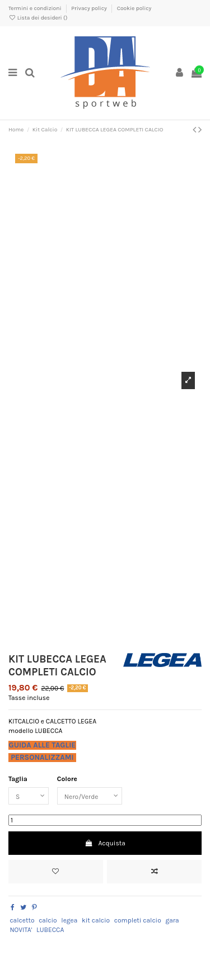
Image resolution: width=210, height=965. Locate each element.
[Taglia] (28, 796)
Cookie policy (134, 8)
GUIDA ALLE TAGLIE (42, 745)
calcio (48, 920)
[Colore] (89, 796)
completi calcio (137, 920)
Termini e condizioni (35, 8)
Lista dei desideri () (37, 18)
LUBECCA (50, 930)
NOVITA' (21, 930)
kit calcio (96, 920)
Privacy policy (89, 8)
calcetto (22, 920)
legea (69, 920)
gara (172, 920)
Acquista (105, 843)
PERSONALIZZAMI (42, 757)
